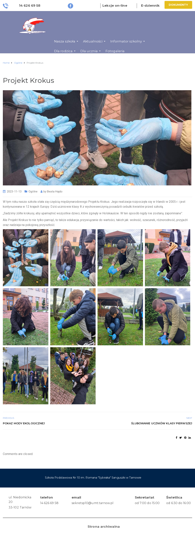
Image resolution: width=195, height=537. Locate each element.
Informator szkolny (126, 41)
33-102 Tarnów (20, 507)
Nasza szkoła (64, 41)
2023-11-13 (14, 191)
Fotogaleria (115, 51)
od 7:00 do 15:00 (147, 503)
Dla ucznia (89, 51)
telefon (46, 497)
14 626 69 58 (49, 503)
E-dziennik (150, 5)
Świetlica (174, 497)
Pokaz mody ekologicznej (24, 423)
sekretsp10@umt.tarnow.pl (92, 503)
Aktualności (92, 41)
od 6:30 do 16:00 (178, 503)
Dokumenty (178, 4)
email (76, 497)
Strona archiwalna (104, 526)
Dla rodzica (63, 51)
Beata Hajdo (54, 191)
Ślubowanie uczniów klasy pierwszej (161, 423)
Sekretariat (144, 497)
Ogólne (33, 191)
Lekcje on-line (114, 5)
